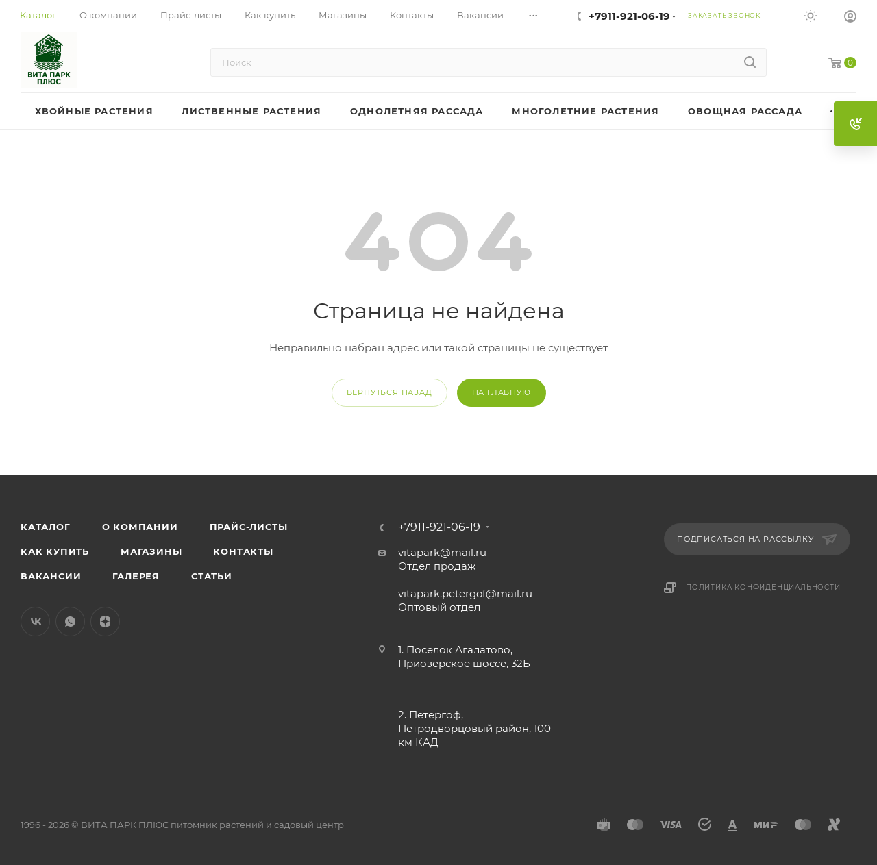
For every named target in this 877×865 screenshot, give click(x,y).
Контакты (243, 551)
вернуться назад (389, 392)
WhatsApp (70, 621)
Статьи (211, 576)
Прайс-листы (249, 526)
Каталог (46, 526)
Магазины (151, 551)
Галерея (136, 576)
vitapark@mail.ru (442, 552)
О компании (140, 526)
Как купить (55, 551)
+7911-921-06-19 (629, 16)
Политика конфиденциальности (763, 587)
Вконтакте (35, 621)
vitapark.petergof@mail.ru (465, 593)
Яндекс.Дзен (105, 621)
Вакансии (51, 576)
